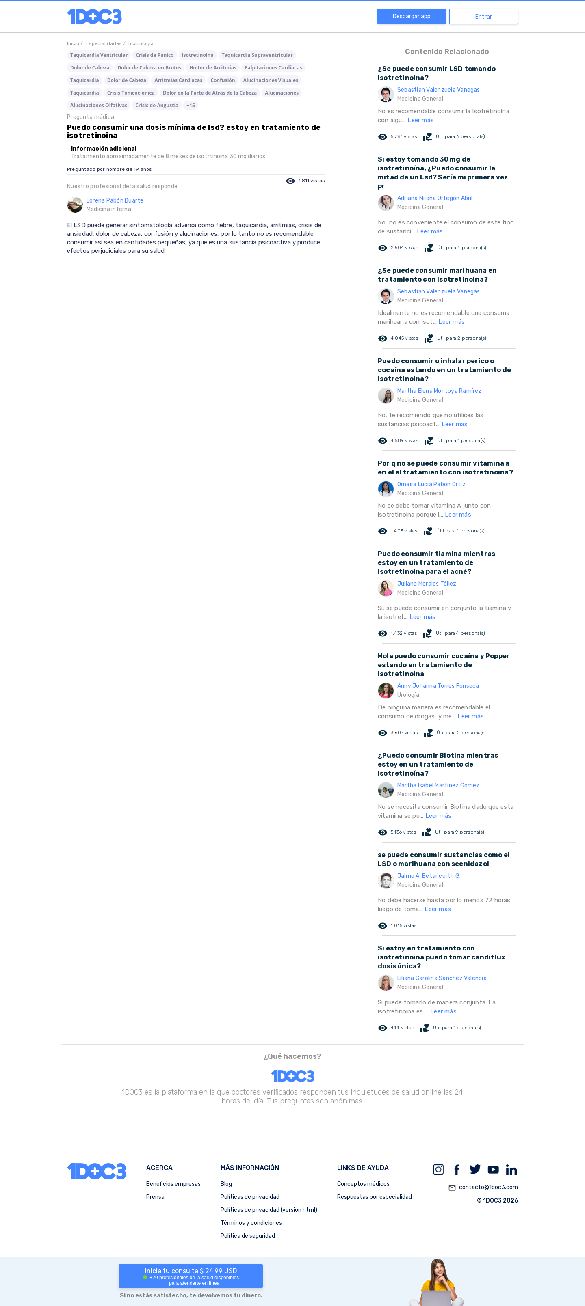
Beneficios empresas (173, 1184)
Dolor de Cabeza (89, 67)
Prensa (155, 1197)
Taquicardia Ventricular (99, 55)
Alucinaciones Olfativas (98, 105)
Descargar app (412, 16)
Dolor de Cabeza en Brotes (149, 67)
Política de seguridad (248, 1236)
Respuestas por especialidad (374, 1197)
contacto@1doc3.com (483, 1188)
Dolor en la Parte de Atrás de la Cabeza (210, 92)
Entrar (483, 16)
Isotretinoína (198, 55)
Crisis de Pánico (154, 55)
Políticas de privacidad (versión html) (269, 1210)
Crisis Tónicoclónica (131, 92)
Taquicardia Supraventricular (257, 55)
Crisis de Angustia (156, 105)
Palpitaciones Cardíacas (273, 67)
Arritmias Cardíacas (178, 80)
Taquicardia (84, 80)
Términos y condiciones (251, 1223)
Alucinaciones (282, 92)
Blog (226, 1184)
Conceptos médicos (363, 1184)
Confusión (222, 80)
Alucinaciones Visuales (270, 80)
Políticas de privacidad (250, 1197)
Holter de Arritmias (212, 67)
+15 (190, 105)
